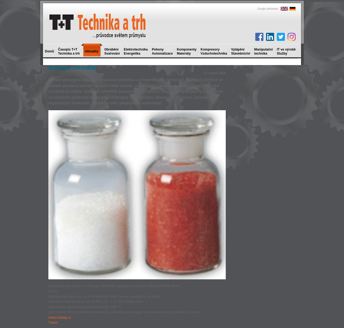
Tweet (53, 322)
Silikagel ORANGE (72, 68)
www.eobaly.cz (59, 317)
